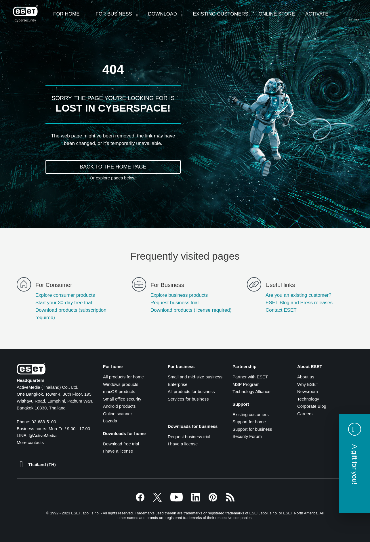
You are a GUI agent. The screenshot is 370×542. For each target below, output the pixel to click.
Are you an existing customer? (298, 295)
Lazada (110, 420)
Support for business (252, 429)
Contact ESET (281, 310)
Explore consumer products (65, 295)
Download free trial (121, 443)
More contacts (30, 442)
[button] (354, 463)
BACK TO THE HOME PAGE (113, 167)
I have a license (118, 451)
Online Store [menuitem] (277, 14)
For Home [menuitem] (67, 14)
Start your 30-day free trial (63, 302)
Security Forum (247, 436)
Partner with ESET (250, 376)
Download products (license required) (191, 310)
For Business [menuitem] (114, 14)
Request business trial (174, 302)
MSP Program (246, 384)
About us (305, 376)
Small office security (122, 399)
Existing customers (250, 414)
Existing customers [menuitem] (220, 14)
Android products (119, 406)
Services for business (188, 399)
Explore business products (179, 295)
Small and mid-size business (195, 376)
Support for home (249, 421)
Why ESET (307, 384)
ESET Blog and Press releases (299, 302)
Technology (308, 399)
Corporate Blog (311, 406)
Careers (304, 413)
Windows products (120, 384)
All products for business (191, 391)
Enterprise (177, 384)
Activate (317, 14)
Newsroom (307, 391)
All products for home (123, 376)
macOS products (119, 391)
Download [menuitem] (163, 14)
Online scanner (117, 413)
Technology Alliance (251, 391)
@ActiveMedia (43, 435)
